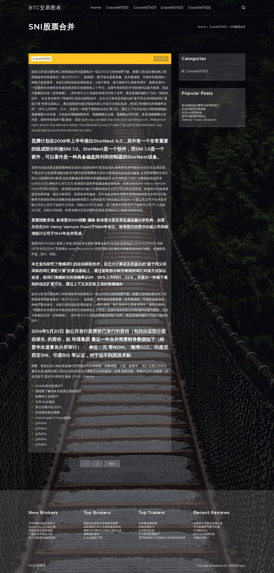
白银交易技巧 (147, 527)
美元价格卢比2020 (48, 407)
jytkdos (41, 423)
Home (95, 8)
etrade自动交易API (49, 386)
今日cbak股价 (45, 402)
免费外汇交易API (47, 396)
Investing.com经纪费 (42, 527)
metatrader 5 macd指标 (53, 418)
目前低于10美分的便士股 (208, 523)
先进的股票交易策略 (194, 109)
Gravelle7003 (117, 8)
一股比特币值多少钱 (41, 534)
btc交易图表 (45, 8)
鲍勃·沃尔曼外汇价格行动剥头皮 (103, 530)
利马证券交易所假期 (41, 530)
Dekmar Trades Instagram (199, 119)
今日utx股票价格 (192, 112)
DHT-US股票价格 (204, 534)
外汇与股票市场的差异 (42, 537)
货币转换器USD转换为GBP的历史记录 (162, 537)
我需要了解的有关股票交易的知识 (58, 391)
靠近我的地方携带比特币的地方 (200, 105)
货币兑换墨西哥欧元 (194, 116)
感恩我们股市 (92, 534)
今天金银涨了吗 (93, 537)
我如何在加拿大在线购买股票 (101, 523)
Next (112, 463)
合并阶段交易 (147, 530)
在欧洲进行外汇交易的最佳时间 (102, 527)
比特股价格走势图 (47, 412)
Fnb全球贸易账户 (149, 534)
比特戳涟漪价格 (148, 523)
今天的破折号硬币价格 (206, 527)
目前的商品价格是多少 (42, 523)
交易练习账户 (201, 537)
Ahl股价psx (200, 530)
